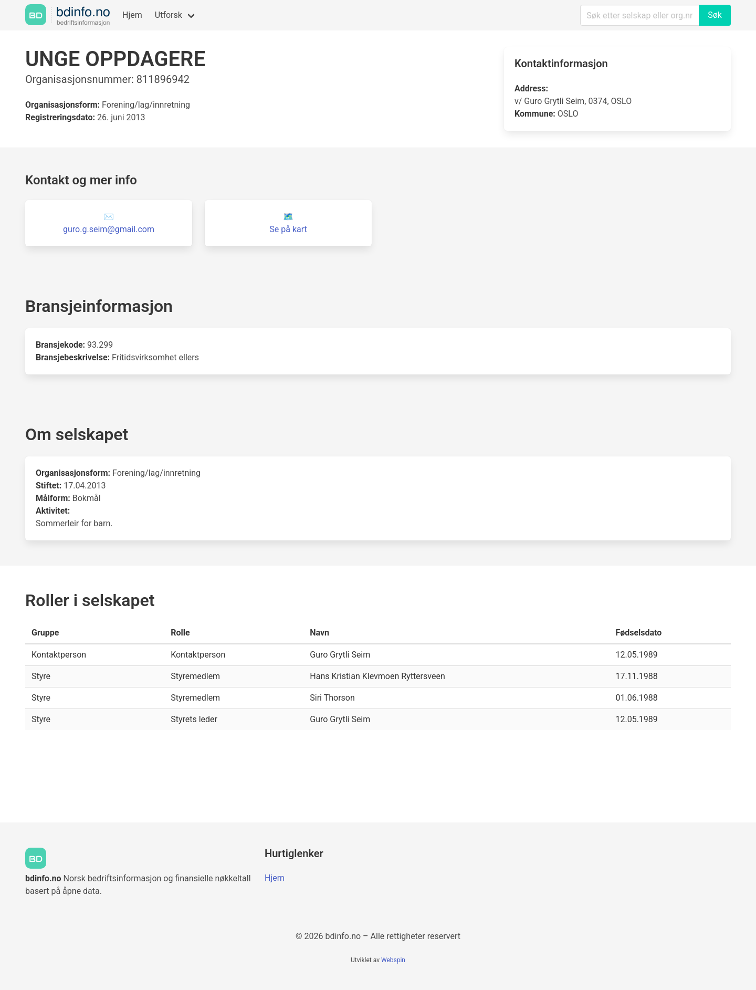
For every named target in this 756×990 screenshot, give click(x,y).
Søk (715, 15)
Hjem (132, 15)
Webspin (393, 960)
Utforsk (168, 15)
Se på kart (288, 229)
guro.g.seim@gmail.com (108, 229)
